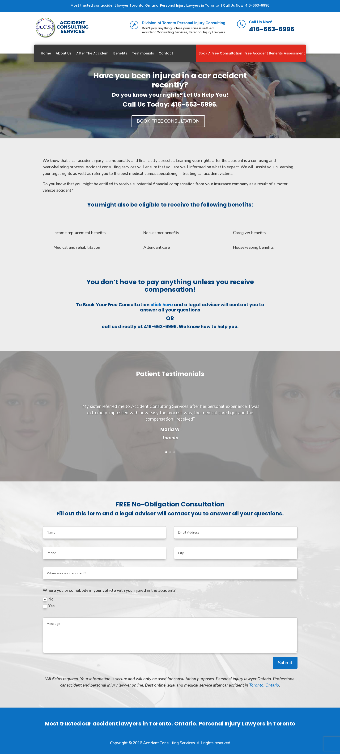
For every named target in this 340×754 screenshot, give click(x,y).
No (48, 599)
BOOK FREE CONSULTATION (168, 121)
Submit (285, 662)
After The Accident (92, 53)
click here (161, 305)
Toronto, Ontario (264, 685)
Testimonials (143, 53)
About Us (64, 53)
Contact (166, 53)
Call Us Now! (260, 22)
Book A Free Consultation (220, 53)
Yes (49, 606)
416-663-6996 (257, 5)
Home (46, 53)
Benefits (120, 53)
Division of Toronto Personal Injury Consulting (183, 23)
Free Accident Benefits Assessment (274, 53)
